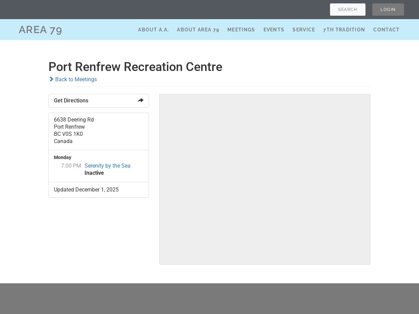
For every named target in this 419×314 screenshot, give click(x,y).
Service (304, 29)
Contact (386, 29)
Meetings (241, 29)
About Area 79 (198, 29)
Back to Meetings (72, 79)
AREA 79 (41, 29)
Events (274, 29)
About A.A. (153, 29)
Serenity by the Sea (108, 165)
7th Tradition (344, 29)
